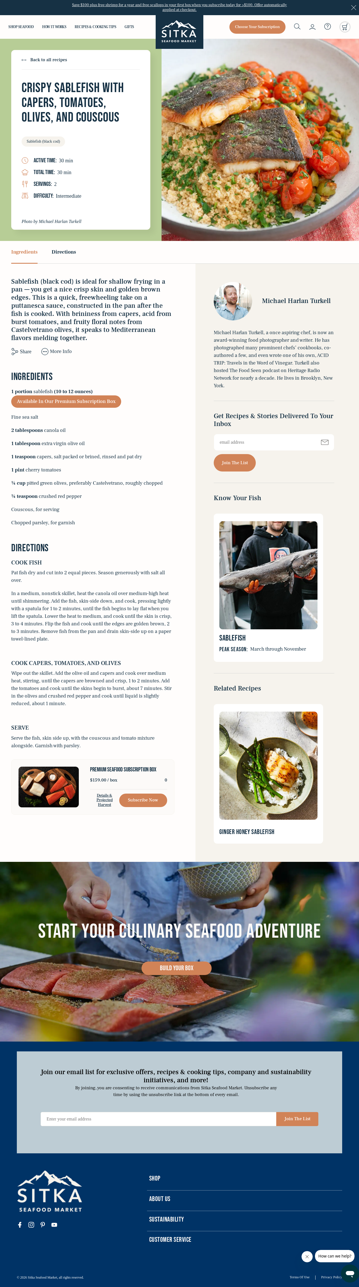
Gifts (129, 27)
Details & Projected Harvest (104, 800)
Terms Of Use (300, 1277)
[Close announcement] (354, 7)
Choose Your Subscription (257, 26)
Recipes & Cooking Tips (95, 27)
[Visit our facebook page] (22, 1225)
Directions (64, 252)
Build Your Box (177, 968)
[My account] (312, 27)
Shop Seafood (21, 27)
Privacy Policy (331, 1277)
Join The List (235, 463)
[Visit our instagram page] (34, 1225)
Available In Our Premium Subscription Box (66, 401)
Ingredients (24, 252)
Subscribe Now (143, 800)
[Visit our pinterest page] (45, 1225)
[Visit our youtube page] (57, 1225)
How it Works (54, 27)
